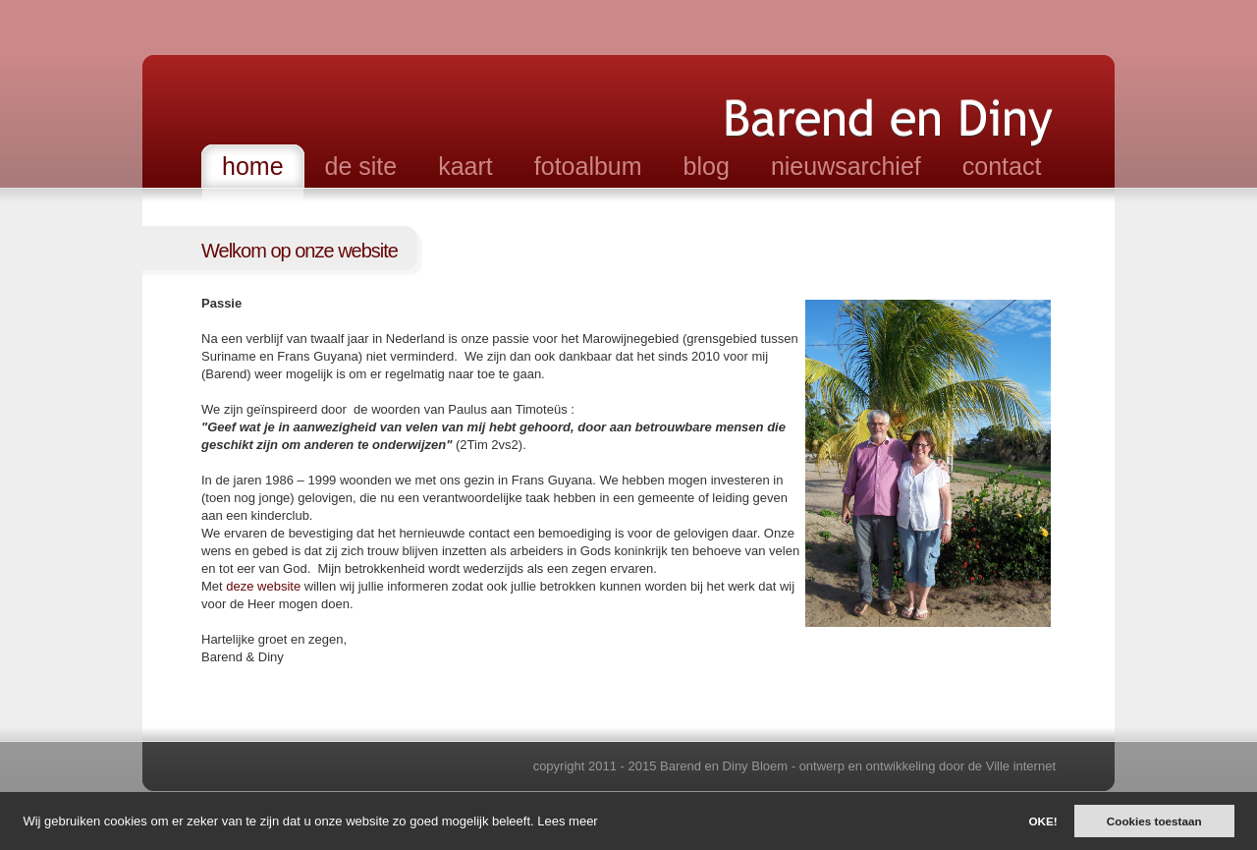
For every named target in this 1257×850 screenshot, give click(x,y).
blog (706, 166)
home (253, 166)
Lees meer (567, 821)
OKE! (1042, 821)
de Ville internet (1012, 766)
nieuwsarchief (846, 166)
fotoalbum (588, 166)
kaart (465, 166)
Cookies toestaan (1154, 821)
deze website (265, 586)
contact (1002, 166)
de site (361, 166)
